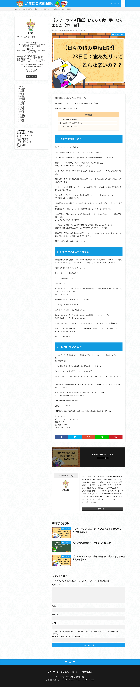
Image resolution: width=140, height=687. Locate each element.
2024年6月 (21, 92)
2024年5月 (21, 93)
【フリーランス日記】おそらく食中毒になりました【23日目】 (54, 9)
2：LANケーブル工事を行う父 (71, 123)
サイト (54, 623)
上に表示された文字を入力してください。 (66, 636)
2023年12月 (21, 98)
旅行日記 (20, 143)
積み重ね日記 (27, 9)
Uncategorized (22, 134)
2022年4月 (21, 119)
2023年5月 (21, 108)
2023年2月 (21, 113)
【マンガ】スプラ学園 (25, 132)
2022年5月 (21, 118)
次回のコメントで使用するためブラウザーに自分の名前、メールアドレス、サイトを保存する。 (86, 631)
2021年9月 (21, 121)
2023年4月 (21, 110)
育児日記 (20, 147)
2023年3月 (21, 111)
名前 (54, 606)
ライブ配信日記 (22, 139)
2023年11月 (21, 100)
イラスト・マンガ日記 (25, 135)
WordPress (89, 680)
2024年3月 (21, 95)
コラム (19, 137)
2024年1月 (21, 97)
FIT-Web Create (68, 680)
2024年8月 (21, 90)
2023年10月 (21, 101)
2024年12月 (21, 88)
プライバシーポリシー (70, 672)
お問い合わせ (87, 672)
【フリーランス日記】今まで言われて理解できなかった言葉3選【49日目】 (99, 558)
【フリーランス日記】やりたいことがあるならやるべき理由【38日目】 (98, 530)
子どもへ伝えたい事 (24, 142)
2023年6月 (21, 106)
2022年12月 (21, 116)
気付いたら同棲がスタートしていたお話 (92, 542)
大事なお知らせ (22, 140)
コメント (56, 585)
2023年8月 (21, 103)
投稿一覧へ (101, 509)
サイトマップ (53, 672)
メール (55, 614)
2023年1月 (21, 115)
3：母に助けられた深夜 (69, 127)
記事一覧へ (30, 76)
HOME (18, 9)
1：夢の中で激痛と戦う (69, 119)
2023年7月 (21, 105)
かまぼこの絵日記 (77, 677)
